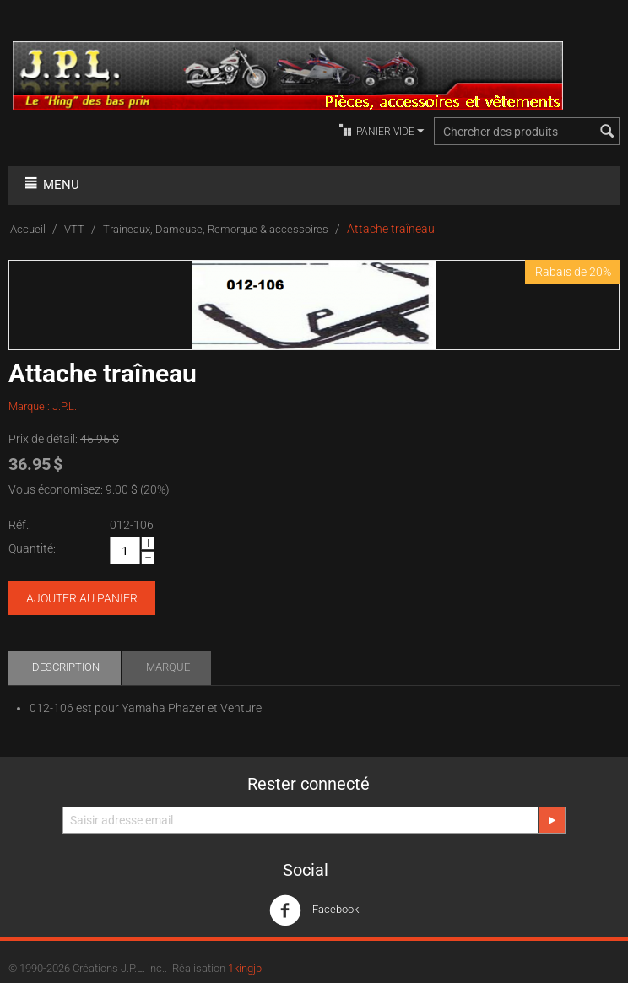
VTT (74, 229)
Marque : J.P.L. (42, 406)
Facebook (314, 910)
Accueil (28, 229)
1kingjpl (246, 968)
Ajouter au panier (82, 598)
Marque (168, 667)
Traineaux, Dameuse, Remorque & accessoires (215, 229)
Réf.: (19, 525)
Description (66, 667)
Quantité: (32, 548)
